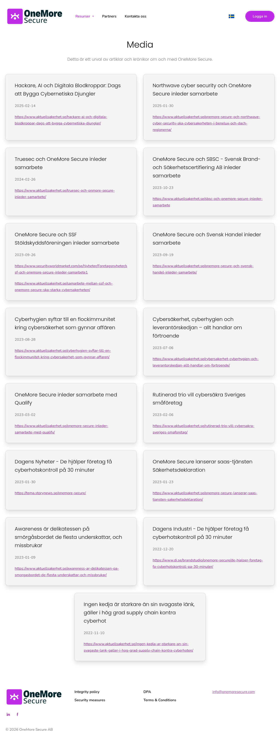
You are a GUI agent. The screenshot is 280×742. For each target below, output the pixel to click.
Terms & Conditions (159, 700)
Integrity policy (87, 691)
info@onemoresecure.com (233, 691)
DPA (147, 691)
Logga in (260, 16)
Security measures (89, 700)
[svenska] (231, 16)
